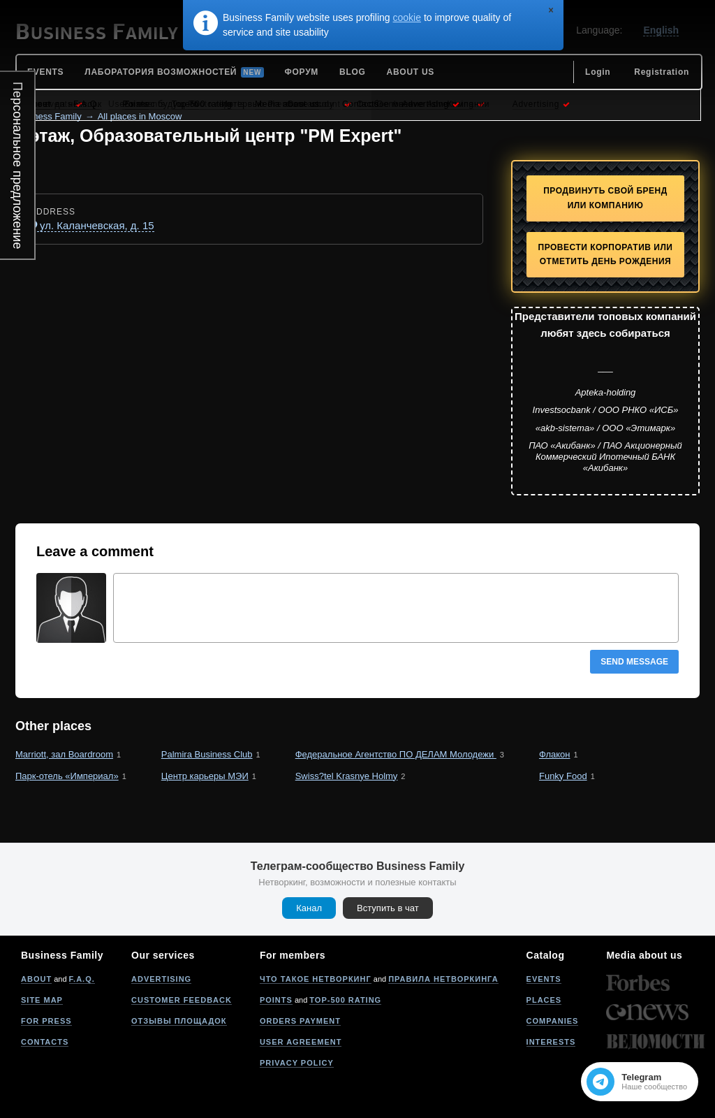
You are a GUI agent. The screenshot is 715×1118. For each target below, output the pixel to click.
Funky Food (563, 776)
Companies (552, 1021)
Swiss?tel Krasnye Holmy (346, 776)
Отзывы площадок (179, 1021)
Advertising (161, 979)
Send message (634, 662)
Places (544, 1000)
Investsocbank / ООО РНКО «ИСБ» (606, 410)
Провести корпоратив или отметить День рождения (605, 254)
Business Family (48, 116)
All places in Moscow (140, 116)
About (36, 979)
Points (276, 1000)
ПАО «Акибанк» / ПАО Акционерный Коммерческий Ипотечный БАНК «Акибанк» (605, 456)
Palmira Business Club (207, 754)
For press (46, 1021)
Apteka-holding (605, 392)
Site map (42, 1000)
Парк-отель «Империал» (67, 776)
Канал (309, 908)
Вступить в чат (388, 908)
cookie (407, 17)
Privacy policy (297, 1063)
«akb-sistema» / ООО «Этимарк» (605, 428)
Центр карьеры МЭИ (205, 776)
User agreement (301, 1042)
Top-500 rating (345, 1000)
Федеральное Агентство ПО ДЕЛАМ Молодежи (395, 754)
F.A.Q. (82, 979)
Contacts (44, 1042)
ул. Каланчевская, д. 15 (97, 225)
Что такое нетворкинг (315, 979)
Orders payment (300, 1021)
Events (543, 979)
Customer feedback (181, 1000)
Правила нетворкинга (443, 979)
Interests (551, 1042)
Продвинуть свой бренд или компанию (605, 198)
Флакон (554, 754)
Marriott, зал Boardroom (64, 754)
